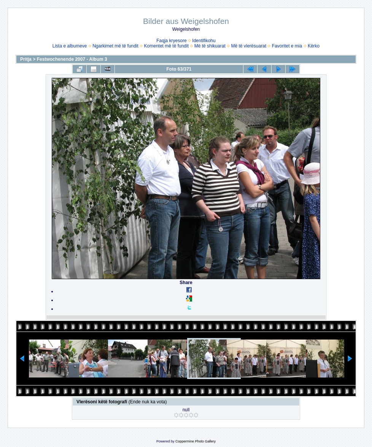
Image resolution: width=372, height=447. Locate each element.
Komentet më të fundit (166, 46)
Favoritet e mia (287, 46)
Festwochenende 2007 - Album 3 (72, 59)
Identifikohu (203, 40)
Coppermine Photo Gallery (195, 441)
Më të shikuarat (210, 46)
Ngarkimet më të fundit (115, 46)
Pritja (26, 59)
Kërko (314, 46)
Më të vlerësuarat (248, 46)
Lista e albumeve (69, 46)
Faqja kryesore (171, 40)
